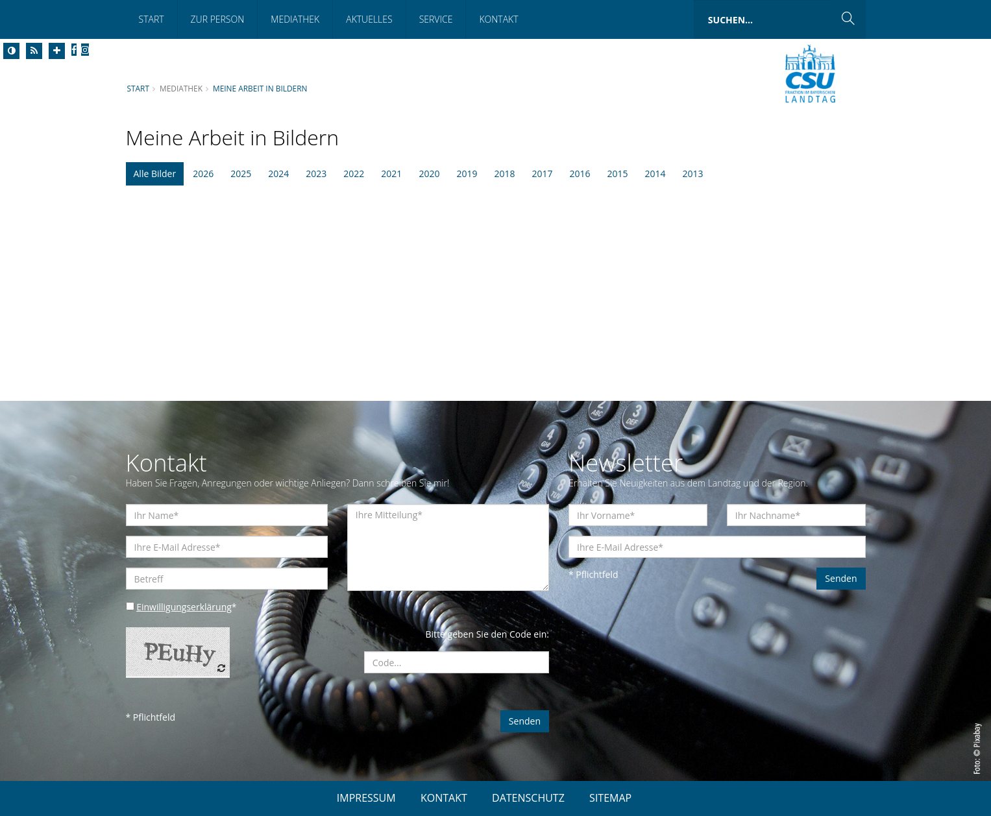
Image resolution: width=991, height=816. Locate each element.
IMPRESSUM (366, 798)
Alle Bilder (155, 173)
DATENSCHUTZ (528, 798)
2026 (203, 173)
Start (151, 19)
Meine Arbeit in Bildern (260, 88)
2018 (504, 173)
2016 (580, 173)
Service (436, 19)
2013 (693, 173)
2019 (466, 173)
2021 (391, 173)
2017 (542, 173)
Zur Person (218, 19)
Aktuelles (369, 19)
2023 (316, 173)
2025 (240, 173)
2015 (617, 173)
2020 (429, 173)
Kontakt (498, 19)
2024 (278, 173)
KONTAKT (444, 798)
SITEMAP (610, 798)
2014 (655, 173)
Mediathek (295, 19)
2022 (353, 173)
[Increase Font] (57, 51)
